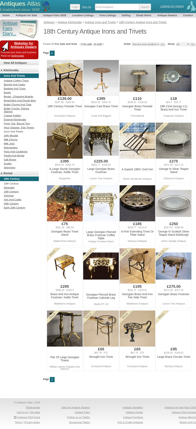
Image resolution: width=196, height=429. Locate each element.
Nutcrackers (11, 147)
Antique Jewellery (133, 407)
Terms (18, 422)
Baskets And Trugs (14, 88)
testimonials (17, 55)
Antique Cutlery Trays (16, 80)
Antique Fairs (82, 412)
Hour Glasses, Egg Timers (19, 127)
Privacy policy (32, 422)
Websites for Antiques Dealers (24, 45)
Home (6, 15)
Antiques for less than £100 (180, 407)
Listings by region (172, 6)
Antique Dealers (167, 15)
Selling (126, 15)
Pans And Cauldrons (16, 151)
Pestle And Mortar (14, 155)
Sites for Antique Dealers (75, 407)
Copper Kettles (12, 115)
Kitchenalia (11, 70)
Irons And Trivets (13, 131)
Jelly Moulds (11, 135)
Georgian (9, 187)
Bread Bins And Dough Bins (20, 100)
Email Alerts (143, 15)
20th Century (11, 203)
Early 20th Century (14, 207)
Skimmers (9, 167)
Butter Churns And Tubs (17, 104)
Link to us (22, 412)
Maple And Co (188, 422)
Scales (8, 163)
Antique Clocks (134, 412)
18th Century (11, 183)
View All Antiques (15, 62)
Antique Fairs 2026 (54, 15)
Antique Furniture (133, 417)
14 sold (97, 43)
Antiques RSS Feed (28, 417)
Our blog (35, 412)
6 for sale (86, 43)
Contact (188, 15)
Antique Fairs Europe (184, 412)
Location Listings (83, 15)
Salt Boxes (10, 159)
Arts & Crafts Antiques (130, 422)
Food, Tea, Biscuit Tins (17, 123)
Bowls (7, 92)
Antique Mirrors (187, 417)
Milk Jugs (9, 143)
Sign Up (86, 6)
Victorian (9, 195)
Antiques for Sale (26, 15)
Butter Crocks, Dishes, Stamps (17, 110)
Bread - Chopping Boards (18, 96)
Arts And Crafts (12, 199)
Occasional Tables (79, 422)
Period (8, 173)
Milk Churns (11, 139)
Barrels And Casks (14, 84)
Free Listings (108, 15)
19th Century (11, 191)
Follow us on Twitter (78, 417)
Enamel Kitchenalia (15, 119)
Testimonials (33, 407)
